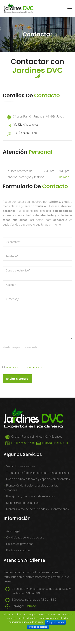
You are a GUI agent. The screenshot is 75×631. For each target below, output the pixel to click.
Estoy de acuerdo (55, 622)
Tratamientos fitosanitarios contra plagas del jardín (38, 473)
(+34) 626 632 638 (23, 443)
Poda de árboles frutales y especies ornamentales (38, 479)
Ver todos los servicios (20, 466)
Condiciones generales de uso (25, 537)
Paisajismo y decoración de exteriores (30, 496)
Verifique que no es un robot (21, 347)
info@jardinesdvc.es (25, 124)
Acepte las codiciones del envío (24, 367)
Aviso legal (13, 531)
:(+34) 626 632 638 (25, 132)
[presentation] (30, 358)
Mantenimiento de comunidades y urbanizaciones (37, 509)
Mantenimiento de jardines (22, 503)
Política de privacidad (19, 544)
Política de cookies (18, 550)
